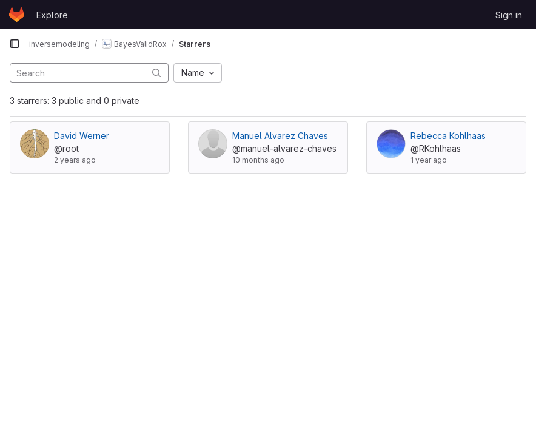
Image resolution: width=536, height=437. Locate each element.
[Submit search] (156, 72)
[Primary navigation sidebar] (14, 43)
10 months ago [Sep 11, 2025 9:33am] (258, 159)
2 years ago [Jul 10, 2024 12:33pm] (75, 159)
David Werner (81, 135)
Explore (52, 15)
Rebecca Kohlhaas (448, 135)
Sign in (508, 15)
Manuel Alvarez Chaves (280, 135)
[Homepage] (17, 14)
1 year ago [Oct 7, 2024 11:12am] (428, 159)
